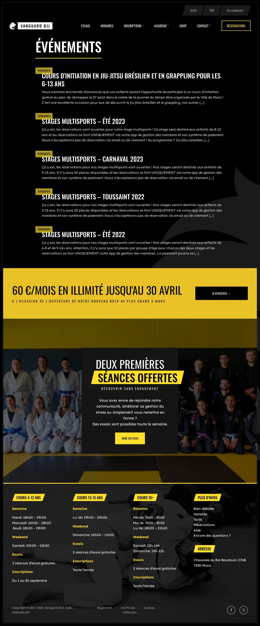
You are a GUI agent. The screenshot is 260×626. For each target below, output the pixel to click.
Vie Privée (128, 607)
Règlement (104, 607)
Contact (203, 25)
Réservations (236, 25)
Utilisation (130, 612)
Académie (160, 25)
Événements (44, 71)
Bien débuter (204, 509)
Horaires (107, 25)
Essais (85, 25)
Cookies (149, 607)
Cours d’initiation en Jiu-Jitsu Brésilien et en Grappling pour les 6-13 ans (131, 79)
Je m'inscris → (221, 293)
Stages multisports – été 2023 (83, 121)
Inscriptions (133, 25)
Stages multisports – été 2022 (83, 234)
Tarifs (193, 10)
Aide (197, 530)
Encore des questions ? (212, 535)
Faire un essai (130, 438)
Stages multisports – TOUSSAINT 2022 (93, 196)
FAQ (212, 10)
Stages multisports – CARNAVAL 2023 (92, 159)
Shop (182, 25)
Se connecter (235, 10)
